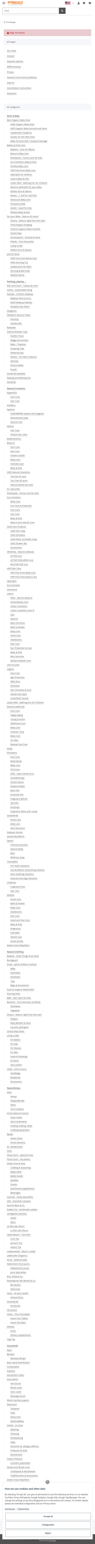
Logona (10, 669)
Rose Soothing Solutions (22, 874)
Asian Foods (16, 1117)
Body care (15, 823)
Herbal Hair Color (18, 434)
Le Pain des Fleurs (16, 1226)
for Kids (14, 1043)
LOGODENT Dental (19, 698)
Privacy (10, 72)
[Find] (30, 11)
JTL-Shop (52, 1540)
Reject (48, 1533)
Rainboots (15, 976)
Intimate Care (17, 463)
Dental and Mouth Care (18, 1467)
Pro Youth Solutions (19, 865)
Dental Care (16, 936)
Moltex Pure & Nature (20, 191)
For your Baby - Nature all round (22, 216)
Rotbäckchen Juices (19, 1268)
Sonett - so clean (15, 1425)
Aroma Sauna (16, 782)
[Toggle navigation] (3, 2)
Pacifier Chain (17, 335)
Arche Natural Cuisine (17, 1113)
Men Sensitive (17, 656)
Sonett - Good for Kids (21, 208)
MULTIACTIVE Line (19, 564)
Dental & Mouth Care (20, 660)
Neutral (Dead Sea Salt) (21, 484)
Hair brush (15, 1383)
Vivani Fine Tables (19, 1318)
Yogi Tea (11, 1339)
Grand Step (15, 233)
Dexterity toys (17, 352)
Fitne (9, 1150)
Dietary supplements (20, 1335)
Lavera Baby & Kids (19, 178)
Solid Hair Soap (17, 530)
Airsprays (15, 807)
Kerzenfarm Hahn (15, 1375)
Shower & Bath (17, 455)
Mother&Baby (17, 1421)
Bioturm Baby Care (19, 153)
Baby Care (15, 736)
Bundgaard (12, 960)
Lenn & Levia (13, 664)
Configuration (48, 1525)
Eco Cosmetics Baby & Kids (23, 162)
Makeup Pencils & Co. (20, 298)
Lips (12, 614)
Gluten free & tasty (16, 1163)
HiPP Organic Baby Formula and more (28, 128)
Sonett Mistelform (15, 836)
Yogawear (15, 1010)
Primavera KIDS (17, 203)
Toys (12, 981)
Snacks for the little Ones (22, 136)
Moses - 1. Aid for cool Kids (23, 195)
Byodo (10, 1134)
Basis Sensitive (17, 622)
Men (12, 853)
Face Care (15, 396)
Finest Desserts (17, 1142)
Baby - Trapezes (18, 344)
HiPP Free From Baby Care (23, 170)
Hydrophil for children (21, 174)
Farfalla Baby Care (19, 166)
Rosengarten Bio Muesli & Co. (21, 1280)
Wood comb (16, 1387)
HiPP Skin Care (14, 568)
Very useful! (16, 1064)
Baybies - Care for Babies (22, 149)
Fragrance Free (17, 886)
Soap (12, 1442)
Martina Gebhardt (16, 706)
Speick (10, 840)
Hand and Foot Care (20, 920)
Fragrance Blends (18, 798)
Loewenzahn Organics (21, 132)
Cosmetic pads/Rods (20, 1463)
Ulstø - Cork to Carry (16, 1069)
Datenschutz (23, 1509)
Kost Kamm (12, 1379)
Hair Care (15, 401)
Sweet (13, 1217)
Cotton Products (14, 1458)
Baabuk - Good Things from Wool (23, 956)
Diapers (14, 1018)
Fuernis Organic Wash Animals (25, 229)
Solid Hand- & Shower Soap (23, 539)
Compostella (13, 1366)
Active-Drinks (16, 941)
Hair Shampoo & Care (20, 689)
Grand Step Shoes (15, 1031)
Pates (13, 1104)
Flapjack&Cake (17, 1100)
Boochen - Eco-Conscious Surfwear (24, 1002)
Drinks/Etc (15, 1305)
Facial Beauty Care (19, 602)
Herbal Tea (15, 1247)
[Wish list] (84, 3)
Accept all (48, 1516)
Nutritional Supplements (22, 1188)
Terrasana (12, 1310)
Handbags (15, 1073)
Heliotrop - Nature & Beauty (20, 551)
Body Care (15, 459)
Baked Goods (16, 1176)
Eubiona (11, 1370)
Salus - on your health (17, 1293)
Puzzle (13, 369)
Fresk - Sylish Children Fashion (22, 964)
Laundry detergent (19, 1027)
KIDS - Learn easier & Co (22, 773)
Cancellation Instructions (19, 88)
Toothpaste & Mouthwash (22, 1471)
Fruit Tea (14, 1238)
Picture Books (16, 365)
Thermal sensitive (19, 844)
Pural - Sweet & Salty (17, 1259)
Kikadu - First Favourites (22, 241)
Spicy (13, 1222)
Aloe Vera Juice (17, 828)
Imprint (10, 82)
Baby (12, 968)
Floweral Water (17, 786)
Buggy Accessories (19, 340)
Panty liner (15, 1417)
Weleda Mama (17, 275)
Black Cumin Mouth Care (22, 522)
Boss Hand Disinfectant (18, 1362)
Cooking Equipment (19, 1130)
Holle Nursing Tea (19, 262)
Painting (14, 319)
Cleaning (14, 1433)
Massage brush (17, 1396)
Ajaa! (9, 1350)
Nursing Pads (13, 993)
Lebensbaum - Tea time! (18, 1234)
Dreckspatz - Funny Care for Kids (26, 157)
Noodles (14, 1180)
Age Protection (17, 677)
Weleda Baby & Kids (20, 212)
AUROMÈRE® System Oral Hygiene (27, 413)
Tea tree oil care (18, 476)
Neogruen (12, 310)
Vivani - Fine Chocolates (18, 1314)
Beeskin (11, 1354)
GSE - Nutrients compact (19, 1201)
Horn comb (15, 1391)
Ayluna (10, 426)
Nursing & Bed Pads (20, 270)
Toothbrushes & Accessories (24, 1475)
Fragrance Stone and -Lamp (23, 811)
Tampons (14, 1408)
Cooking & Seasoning (20, 1167)
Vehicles (14, 361)
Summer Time (17, 731)
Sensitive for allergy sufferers (24, 1446)
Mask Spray (16, 761)
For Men (14, 740)
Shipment (11, 93)
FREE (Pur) (15, 681)
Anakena (11, 405)
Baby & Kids (16, 468)
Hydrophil (12, 581)
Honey (13, 1096)
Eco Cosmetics (14, 497)
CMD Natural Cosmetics (18, 472)
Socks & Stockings (19, 1056)
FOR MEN (15, 932)
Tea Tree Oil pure (18, 480)
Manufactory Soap (19, 417)
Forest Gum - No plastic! (18, 1159)
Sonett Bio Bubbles (16, 373)
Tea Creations (17, 1109)
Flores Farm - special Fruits (20, 1155)
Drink (13, 1330)
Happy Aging (16, 715)
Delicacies (15, 1289)
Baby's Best (15, 1171)
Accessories (16, 547)
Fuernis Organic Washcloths (20, 989)
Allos (9, 1092)
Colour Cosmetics (18, 606)
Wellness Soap (17, 857)
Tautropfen (12, 861)
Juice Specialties (18, 1272)
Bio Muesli (15, 1284)
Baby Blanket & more (20, 1023)
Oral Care (15, 769)
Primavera (12, 752)
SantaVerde (12, 815)
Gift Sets (14, 803)
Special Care (16, 422)
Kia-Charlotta (13, 585)
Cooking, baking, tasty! (21, 1125)
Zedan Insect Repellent (18, 945)
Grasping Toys (17, 348)
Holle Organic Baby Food (22, 124)
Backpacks (15, 1077)
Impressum (10, 1509)
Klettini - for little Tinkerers (23, 356)
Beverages (15, 1192)
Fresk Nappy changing (21, 224)
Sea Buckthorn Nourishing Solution (27, 870)
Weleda (10, 895)
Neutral (14, 618)
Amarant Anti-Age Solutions (23, 878)
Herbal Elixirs (16, 1297)
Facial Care (15, 819)
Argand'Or (12, 392)
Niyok (9, 748)
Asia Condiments (18, 1121)
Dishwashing (16, 1437)
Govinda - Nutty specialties (20, 1196)
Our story (11, 50)
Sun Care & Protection (21, 505)
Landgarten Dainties (17, 1213)
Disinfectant (16, 1454)
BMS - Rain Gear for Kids (19, 997)
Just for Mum (13, 254)
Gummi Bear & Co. (16, 1205)
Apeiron (11, 409)
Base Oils (14, 790)
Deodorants (16, 639)
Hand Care (15, 635)
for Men (14, 1052)
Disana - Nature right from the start (27, 220)
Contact (10, 56)
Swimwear (15, 972)
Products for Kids (18, 1450)
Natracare (12, 1404)
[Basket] (90, 3)
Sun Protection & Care (21, 648)
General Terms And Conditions (22, 77)
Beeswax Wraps (18, 1358)
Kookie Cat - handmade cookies (22, 1209)
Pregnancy (15, 928)
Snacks (13, 1184)
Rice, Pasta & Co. (15, 1276)
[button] (78, 3)
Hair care (14, 890)
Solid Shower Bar (18, 543)
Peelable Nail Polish (20, 306)
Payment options (15, 61)
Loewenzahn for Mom (20, 266)
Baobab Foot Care (19, 744)
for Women (15, 1048)
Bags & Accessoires (19, 985)
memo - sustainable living (19, 289)
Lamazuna (12, 589)
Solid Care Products (16, 526)
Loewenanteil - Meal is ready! (21, 1251)
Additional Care (18, 723)
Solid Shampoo (17, 535)
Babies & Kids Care (16, 145)
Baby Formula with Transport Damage (28, 141)
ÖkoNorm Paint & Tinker (18, 315)
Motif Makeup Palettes (21, 302)
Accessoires (16, 1081)
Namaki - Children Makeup (20, 294)
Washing (14, 1429)
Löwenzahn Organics (17, 1255)
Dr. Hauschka (13, 489)
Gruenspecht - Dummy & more (25, 237)
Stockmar (11, 382)
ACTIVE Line (16, 556)
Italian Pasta (16, 1138)
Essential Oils (16, 794)
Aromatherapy (17, 777)
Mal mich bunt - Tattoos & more (22, 285)
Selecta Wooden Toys (17, 331)
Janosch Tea (16, 1243)
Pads (12, 1412)
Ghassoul (14, 685)
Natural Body (16, 849)
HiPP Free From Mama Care (23, 258)
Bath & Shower (17, 627)
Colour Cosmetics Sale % (22, 610)
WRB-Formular (14, 66)
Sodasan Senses (15, 832)
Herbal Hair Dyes (18, 694)
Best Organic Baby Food (18, 120)
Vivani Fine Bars (18, 1322)
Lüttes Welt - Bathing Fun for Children (28, 182)
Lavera (10, 593)
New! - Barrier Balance (21, 597)
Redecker (11, 327)
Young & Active (17, 719)
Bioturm (11, 442)
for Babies (15, 1039)
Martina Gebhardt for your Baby (26, 187)
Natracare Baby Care (20, 199)
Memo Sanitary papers (18, 1400)
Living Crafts (16, 245)
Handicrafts (16, 323)
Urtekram (11, 882)
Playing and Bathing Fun (19, 377)
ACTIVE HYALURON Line (21, 560)
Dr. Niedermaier (15, 1146)
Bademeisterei (14, 438)
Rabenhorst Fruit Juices (18, 1263)
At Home (14, 1060)
